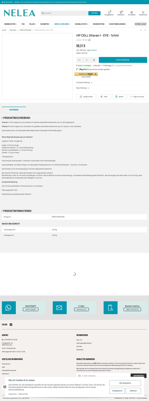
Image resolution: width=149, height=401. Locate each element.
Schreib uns (81, 309)
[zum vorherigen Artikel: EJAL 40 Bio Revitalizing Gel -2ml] (141, 30)
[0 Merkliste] (120, 13)
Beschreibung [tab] (13, 110)
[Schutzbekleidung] (118, 24)
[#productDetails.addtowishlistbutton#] (119, 96)
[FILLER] (32, 24)
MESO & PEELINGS (25, 30)
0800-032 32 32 (132, 309)
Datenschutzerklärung (109, 369)
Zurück (4, 30)
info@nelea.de (10, 348)
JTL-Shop (125, 398)
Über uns (79, 340)
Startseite (13, 30)
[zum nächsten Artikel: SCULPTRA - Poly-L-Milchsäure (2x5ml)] (145, 30)
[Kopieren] (89, 40)
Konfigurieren (117, 391)
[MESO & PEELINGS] (62, 24)
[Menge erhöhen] (94, 60)
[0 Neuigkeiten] (109, 13)
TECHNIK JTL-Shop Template (138, 398)
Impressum (5, 374)
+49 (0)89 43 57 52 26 (10, 340)
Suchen (94, 13)
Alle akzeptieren (125, 383)
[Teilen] (104, 96)
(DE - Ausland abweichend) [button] (122, 65)
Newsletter (79, 350)
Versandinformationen (9, 370)
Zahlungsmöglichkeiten (84, 343)
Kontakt (16, 2)
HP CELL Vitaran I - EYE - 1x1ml (44, 30)
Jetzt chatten (30, 309)
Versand (94, 50)
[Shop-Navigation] (7, 2)
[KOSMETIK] (45, 24)
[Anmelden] (131, 13)
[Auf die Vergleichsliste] (86, 96)
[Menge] (86, 60)
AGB (3, 367)
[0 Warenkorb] (143, 13)
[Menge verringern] (79, 60)
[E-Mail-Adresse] (106, 375)
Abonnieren (139, 376)
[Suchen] (66, 13)
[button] (86, 75)
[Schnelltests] (82, 24)
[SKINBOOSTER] (10, 24)
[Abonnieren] (79, 375)
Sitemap (79, 346)
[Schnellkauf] (140, 24)
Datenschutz (6, 364)
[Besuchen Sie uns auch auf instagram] (11, 324)
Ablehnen (133, 391)
